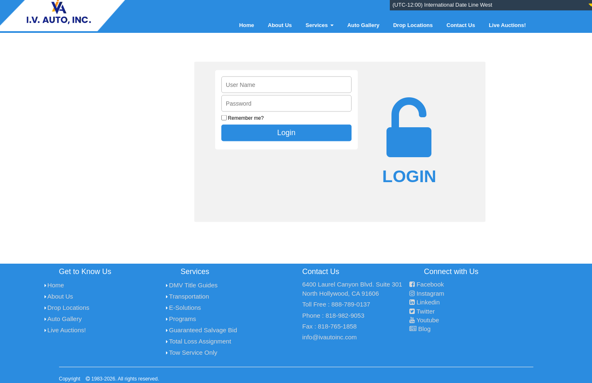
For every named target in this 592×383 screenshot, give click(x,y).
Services (320, 25)
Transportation (189, 296)
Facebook (426, 284)
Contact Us (460, 25)
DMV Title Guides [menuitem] (193, 285)
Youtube (424, 320)
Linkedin (424, 302)
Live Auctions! (507, 25)
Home (246, 25)
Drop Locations (413, 25)
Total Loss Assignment (200, 341)
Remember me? (246, 118)
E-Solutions (185, 307)
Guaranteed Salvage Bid (203, 330)
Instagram (426, 293)
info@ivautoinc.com (329, 337)
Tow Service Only (193, 352)
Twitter (422, 311)
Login (286, 132)
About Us (280, 25)
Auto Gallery (363, 25)
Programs (182, 318)
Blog (420, 328)
